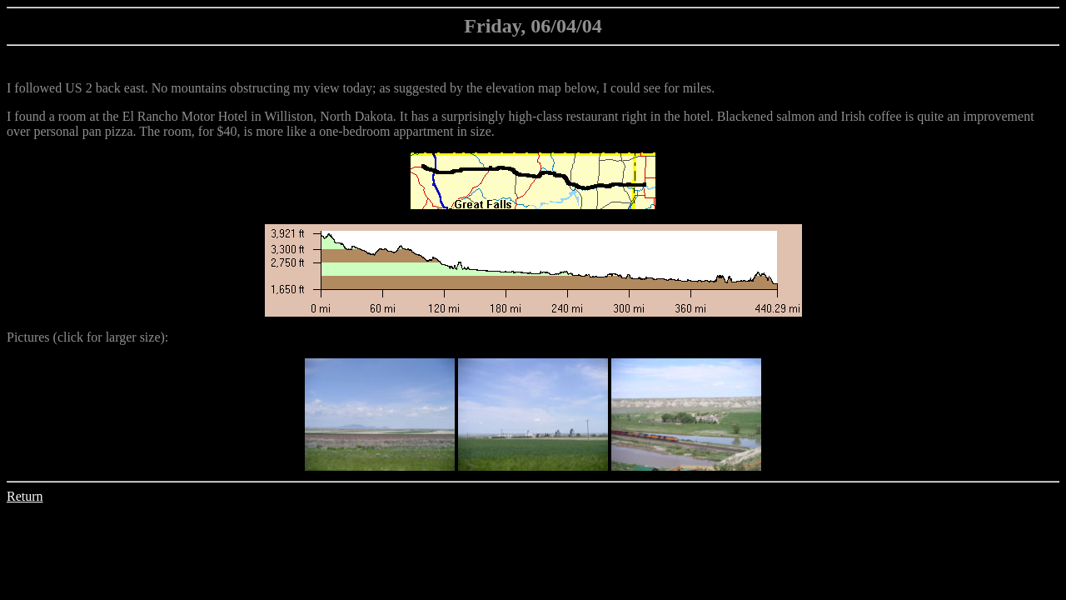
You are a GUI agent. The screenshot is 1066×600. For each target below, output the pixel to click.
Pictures (28, 337)
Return (25, 496)
